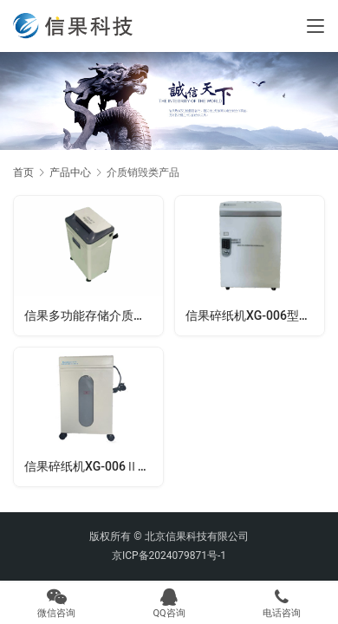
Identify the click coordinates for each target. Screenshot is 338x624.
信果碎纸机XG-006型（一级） (254, 315)
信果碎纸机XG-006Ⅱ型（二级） (93, 466)
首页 (23, 172)
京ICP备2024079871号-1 (169, 555)
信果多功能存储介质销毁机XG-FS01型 (93, 315)
